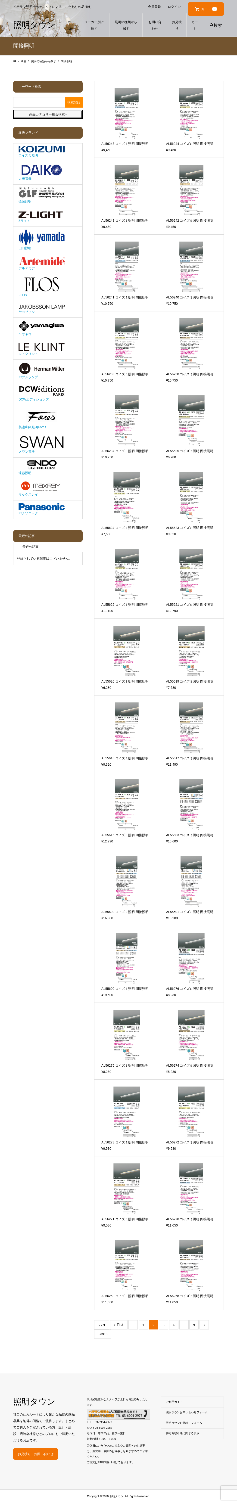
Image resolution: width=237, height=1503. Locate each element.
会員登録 (154, 7)
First (120, 1324)
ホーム (71, 25)
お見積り (177, 25)
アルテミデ (42, 263)
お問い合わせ (154, 25)
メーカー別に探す (94, 25)
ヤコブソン (42, 309)
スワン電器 (42, 444)
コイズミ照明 (42, 151)
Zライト (42, 216)
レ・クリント (42, 349)
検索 (218, 25)
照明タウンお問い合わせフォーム (187, 1412)
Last (102, 1334)
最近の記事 (30, 547)
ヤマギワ (42, 328)
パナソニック (42, 509)
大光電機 (42, 172)
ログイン (174, 7)
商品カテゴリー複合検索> (48, 114)
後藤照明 (42, 195)
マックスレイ (42, 488)
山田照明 (42, 239)
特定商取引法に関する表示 (182, 1433)
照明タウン (34, 25)
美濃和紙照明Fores (42, 418)
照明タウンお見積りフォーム (184, 1423)
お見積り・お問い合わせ (35, 1454)
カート (209, 9)
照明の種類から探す (126, 25)
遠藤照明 (42, 467)
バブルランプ (42, 370)
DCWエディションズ (42, 393)
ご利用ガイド (174, 1402)
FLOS (42, 287)
